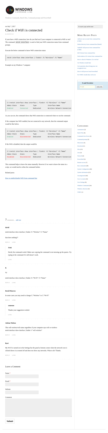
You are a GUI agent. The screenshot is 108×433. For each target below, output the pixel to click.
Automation (80, 129)
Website (8, 389)
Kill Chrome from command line (86, 53)
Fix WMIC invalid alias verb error (86, 74)
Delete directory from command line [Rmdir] (89, 44)
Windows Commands (83, 185)
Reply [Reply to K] (7, 282)
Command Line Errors (83, 136)
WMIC (79, 192)
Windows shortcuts (82, 189)
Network (79, 156)
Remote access (81, 162)
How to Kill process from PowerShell (87, 71)
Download (80, 146)
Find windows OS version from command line (89, 56)
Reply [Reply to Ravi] (7, 355)
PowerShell (80, 159)
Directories (80, 142)
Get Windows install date (84, 63)
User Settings (81, 182)
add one (18, 220)
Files (78, 149)
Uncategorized (81, 175)
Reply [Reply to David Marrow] (7, 300)
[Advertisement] (22, 83)
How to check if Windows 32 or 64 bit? (88, 59)
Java (78, 152)
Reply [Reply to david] (7, 242)
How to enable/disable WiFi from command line (21, 178)
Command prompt (82, 139)
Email (7, 381)
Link (14, 242)
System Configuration (83, 169)
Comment (8, 397)
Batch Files (80, 133)
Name (7, 373)
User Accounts (81, 179)
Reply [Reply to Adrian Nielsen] (7, 335)
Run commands (81, 166)
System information (82, 172)
